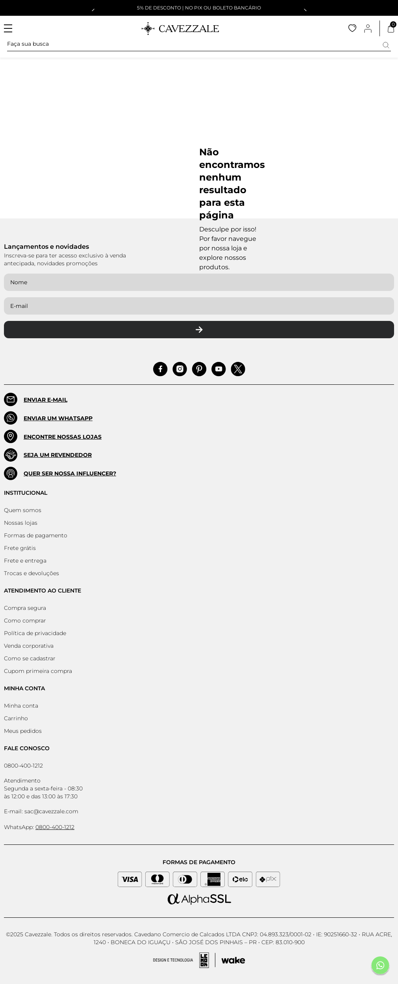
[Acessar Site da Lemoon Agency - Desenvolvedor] (199, 960)
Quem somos (22, 510)
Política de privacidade (35, 633)
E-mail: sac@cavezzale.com (41, 811)
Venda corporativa (29, 645)
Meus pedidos (23, 730)
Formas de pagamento (35, 535)
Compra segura (25, 607)
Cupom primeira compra (38, 671)
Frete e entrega (25, 560)
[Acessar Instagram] (179, 369)
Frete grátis (20, 548)
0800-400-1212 (23, 765)
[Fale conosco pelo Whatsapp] (380, 966)
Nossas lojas (20, 522)
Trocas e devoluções (31, 573)
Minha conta (21, 705)
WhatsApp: (39, 827)
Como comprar (25, 620)
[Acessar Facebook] (160, 369)
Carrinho (16, 718)
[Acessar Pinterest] (199, 369)
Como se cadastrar (30, 658)
